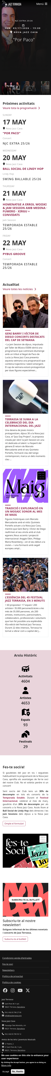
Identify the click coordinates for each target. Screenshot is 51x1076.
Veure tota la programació (22, 108)
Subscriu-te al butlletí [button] (15, 939)
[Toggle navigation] (42, 4)
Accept (5, 1071)
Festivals (25, 741)
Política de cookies (11, 982)
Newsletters (8, 970)
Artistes (25, 698)
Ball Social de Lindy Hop (23, 169)
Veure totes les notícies (20, 289)
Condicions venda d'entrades (17, 958)
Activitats (25, 676)
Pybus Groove (14, 254)
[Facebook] (5, 991)
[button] (48, 40)
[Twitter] (27, 991)
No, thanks (17, 1071)
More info (6, 1065)
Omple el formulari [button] (14, 823)
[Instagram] (12, 991)
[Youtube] (20, 991)
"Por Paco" (11, 133)
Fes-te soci (7, 964)
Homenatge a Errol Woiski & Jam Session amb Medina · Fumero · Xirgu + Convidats (25, 209)
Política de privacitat (12, 976)
